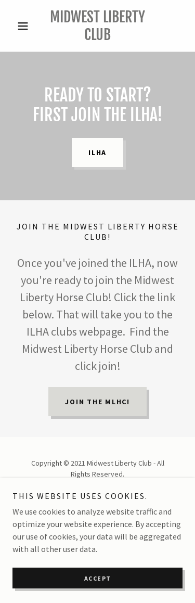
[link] (97, 25)
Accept (97, 578)
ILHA (97, 152)
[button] (25, 26)
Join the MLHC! (97, 401)
